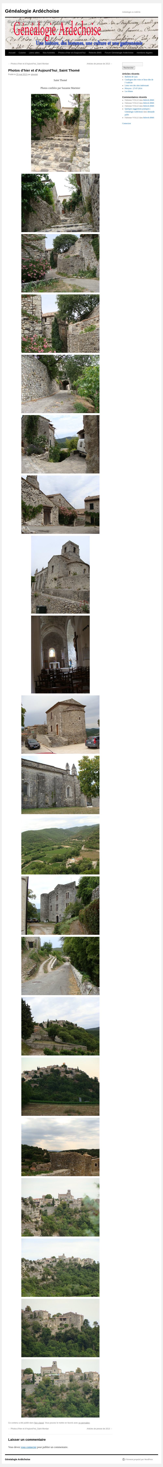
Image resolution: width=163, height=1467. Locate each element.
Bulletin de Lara (131, 77)
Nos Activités (49, 52)
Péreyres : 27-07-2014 (133, 88)
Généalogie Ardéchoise (32, 11)
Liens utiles (34, 52)
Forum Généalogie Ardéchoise (119, 52)
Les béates (129, 91)
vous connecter (28, 1447)
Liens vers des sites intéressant (137, 85)
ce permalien (84, 1423)
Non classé (39, 1423)
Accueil (12, 52)
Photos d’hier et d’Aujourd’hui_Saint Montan (28, 64)
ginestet (34, 74)
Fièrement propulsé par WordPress (139, 1459)
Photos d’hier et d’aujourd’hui (71, 52)
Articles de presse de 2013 (99, 64)
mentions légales (145, 52)
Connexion (126, 123)
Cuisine (22, 52)
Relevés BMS (95, 52)
